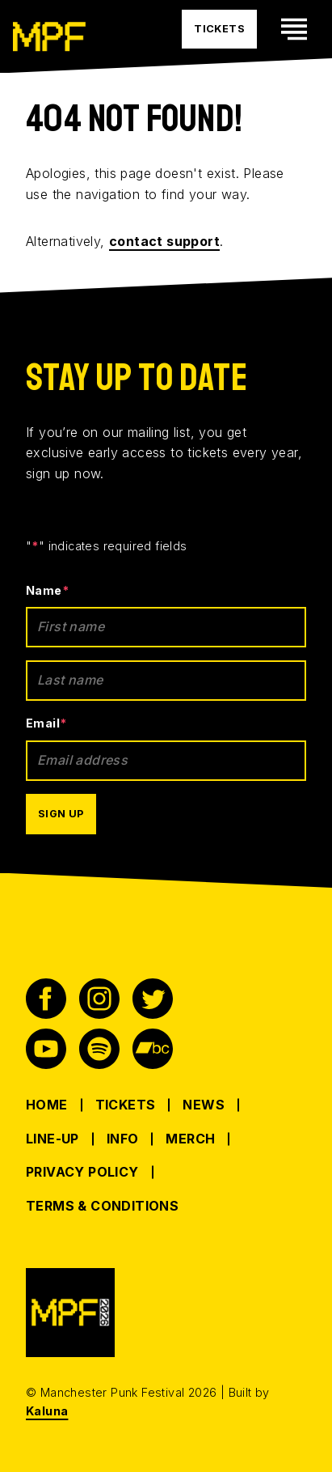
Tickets (125, 1105)
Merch (190, 1139)
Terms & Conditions (102, 1206)
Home (47, 1105)
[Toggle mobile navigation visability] (294, 29)
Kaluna (47, 1411)
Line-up (52, 1139)
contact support (164, 241)
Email (46, 723)
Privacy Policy (82, 1172)
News (204, 1105)
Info (123, 1139)
